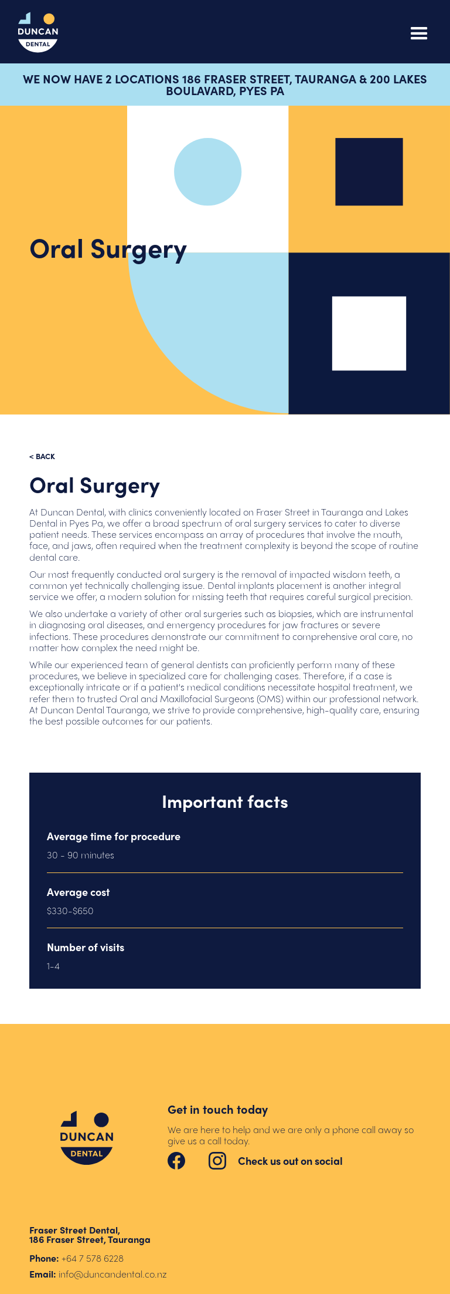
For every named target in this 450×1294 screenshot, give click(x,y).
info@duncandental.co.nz (113, 1273)
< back (42, 456)
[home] (38, 32)
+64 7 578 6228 (93, 1258)
